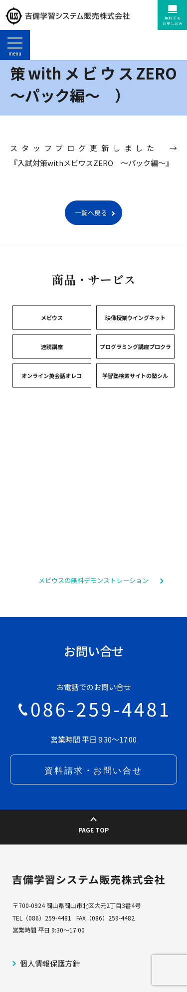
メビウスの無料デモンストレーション (93, 610)
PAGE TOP (93, 855)
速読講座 (52, 376)
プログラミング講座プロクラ (135, 376)
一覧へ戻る (91, 243)
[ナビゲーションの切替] (15, 45)
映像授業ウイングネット (135, 348)
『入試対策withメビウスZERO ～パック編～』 (91, 193)
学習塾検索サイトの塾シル (135, 406)
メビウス (52, 348)
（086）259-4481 (46, 948)
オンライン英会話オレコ (51, 406)
